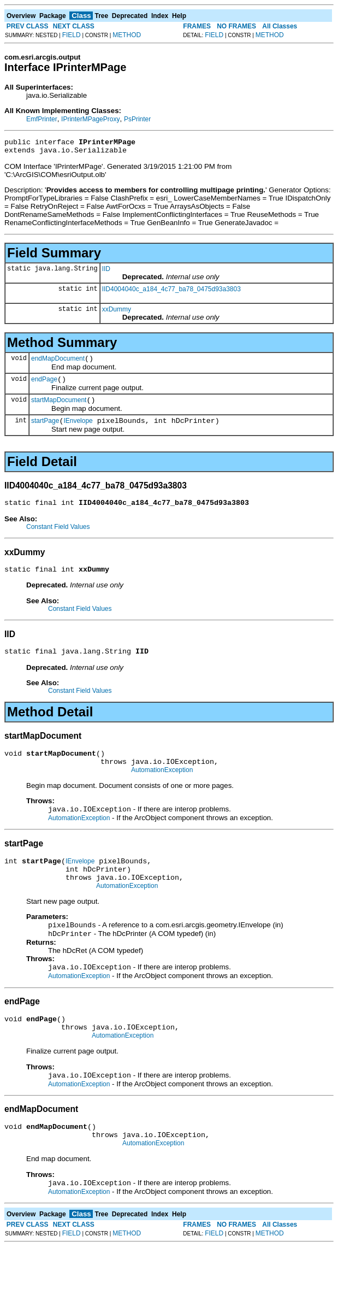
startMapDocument (58, 408)
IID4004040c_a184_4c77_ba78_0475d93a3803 (171, 292)
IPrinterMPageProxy (90, 119)
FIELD (71, 35)
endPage (44, 386)
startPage (45, 430)
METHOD (126, 35)
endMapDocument (58, 363)
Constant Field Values (58, 538)
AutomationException (162, 789)
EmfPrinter (41, 119)
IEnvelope (77, 430)
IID (106, 272)
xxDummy (116, 312)
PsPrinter (137, 119)
